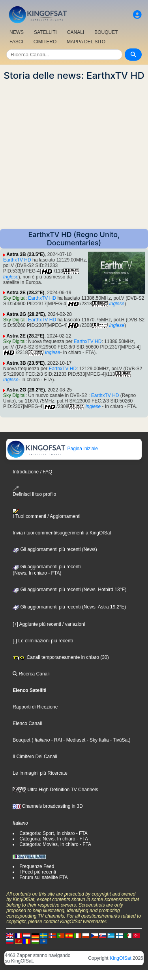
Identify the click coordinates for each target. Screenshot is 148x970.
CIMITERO (45, 42)
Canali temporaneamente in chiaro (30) (61, 657)
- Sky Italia (97, 740)
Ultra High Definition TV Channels (55, 789)
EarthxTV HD (17, 260)
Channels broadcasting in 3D (47, 806)
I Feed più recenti (37, 872)
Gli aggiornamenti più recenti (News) (55, 549)
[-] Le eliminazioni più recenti (43, 641)
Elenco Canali (27, 723)
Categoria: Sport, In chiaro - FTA (53, 833)
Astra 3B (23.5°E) (25, 254)
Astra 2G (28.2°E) (25, 314)
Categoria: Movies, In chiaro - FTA (55, 844)
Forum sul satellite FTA (43, 877)
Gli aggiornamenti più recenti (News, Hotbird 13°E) (69, 589)
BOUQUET (106, 32)
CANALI (75, 32)
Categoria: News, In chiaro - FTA (53, 839)
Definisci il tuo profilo (34, 491)
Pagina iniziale (52, 448)
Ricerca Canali (31, 674)
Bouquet (21, 740)
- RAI (56, 740)
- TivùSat (119, 740)
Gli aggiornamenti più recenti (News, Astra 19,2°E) (69, 607)
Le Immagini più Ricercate (40, 773)
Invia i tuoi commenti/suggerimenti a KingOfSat (62, 533)
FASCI (16, 42)
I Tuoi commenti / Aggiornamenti (46, 514)
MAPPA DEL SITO (86, 42)
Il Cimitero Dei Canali (35, 756)
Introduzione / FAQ (32, 472)
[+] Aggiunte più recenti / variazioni (49, 624)
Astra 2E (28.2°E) (25, 292)
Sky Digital (14, 298)
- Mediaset (73, 740)
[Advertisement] (74, 155)
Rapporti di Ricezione (35, 707)
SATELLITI (45, 32)
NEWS (16, 32)
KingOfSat (120, 958)
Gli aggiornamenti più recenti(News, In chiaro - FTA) (47, 570)
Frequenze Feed (36, 866)
